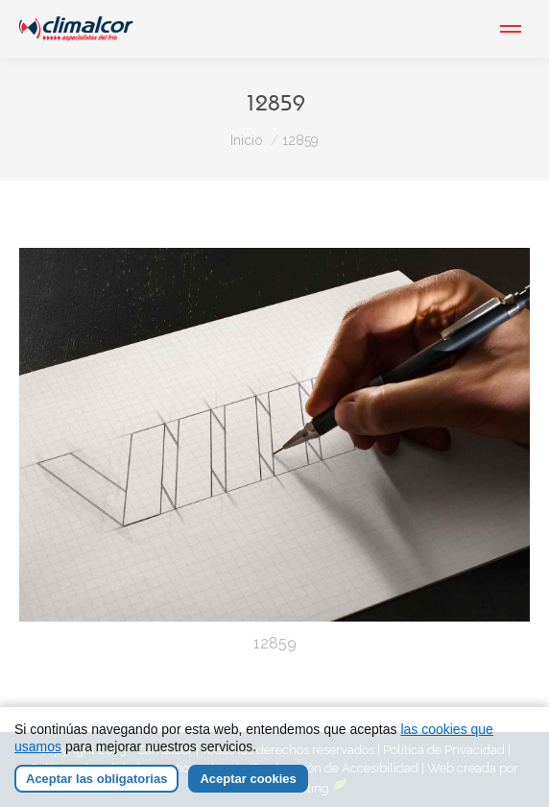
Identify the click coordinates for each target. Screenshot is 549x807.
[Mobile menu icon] (510, 28)
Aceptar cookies (248, 778)
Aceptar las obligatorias (96, 778)
